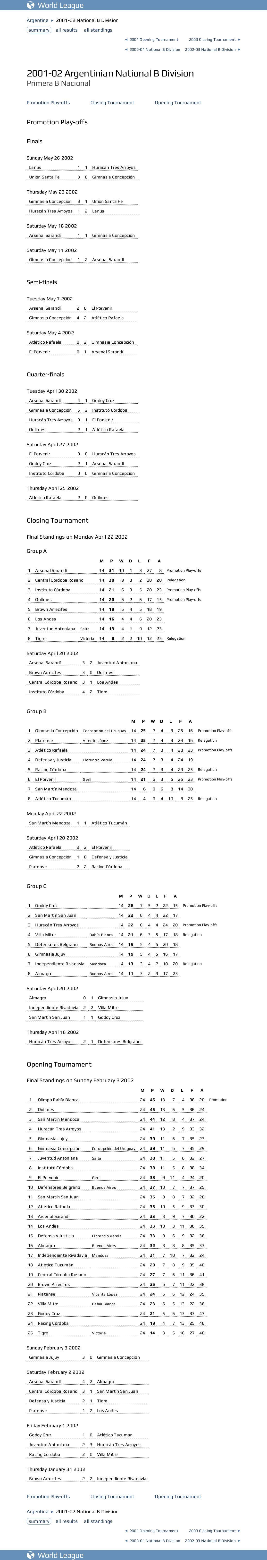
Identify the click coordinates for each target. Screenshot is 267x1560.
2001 (151, 39)
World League (55, 4)
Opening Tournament (178, 102)
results (67, 30)
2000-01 (152, 49)
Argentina (38, 20)
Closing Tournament (112, 102)
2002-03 (212, 49)
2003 (214, 39)
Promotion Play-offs (48, 102)
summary (39, 30)
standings (98, 30)
